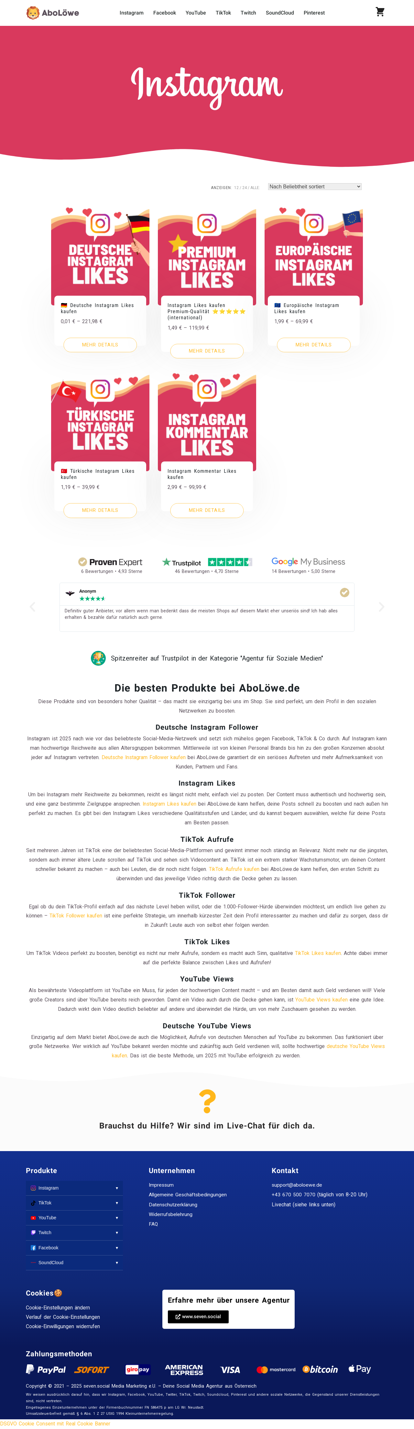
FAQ (153, 1225)
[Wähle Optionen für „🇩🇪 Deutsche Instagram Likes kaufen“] (100, 345)
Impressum (162, 1185)
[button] (198, 1317)
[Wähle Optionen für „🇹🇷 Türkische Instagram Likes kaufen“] (100, 511)
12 (236, 187)
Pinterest (314, 13)
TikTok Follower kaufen (79, 916)
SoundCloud (280, 13)
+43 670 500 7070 (293, 1195)
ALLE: (255, 187)
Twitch (248, 13)
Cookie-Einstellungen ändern (58, 1308)
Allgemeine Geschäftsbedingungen (189, 1195)
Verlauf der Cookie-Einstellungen (64, 1317)
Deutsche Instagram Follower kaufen (143, 758)
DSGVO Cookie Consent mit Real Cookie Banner (56, 1424)
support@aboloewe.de (297, 1185)
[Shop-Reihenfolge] (315, 186)
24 (244, 187)
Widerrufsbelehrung (171, 1215)
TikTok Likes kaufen (318, 953)
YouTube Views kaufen (321, 1000)
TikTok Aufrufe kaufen (234, 869)
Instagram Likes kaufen (174, 804)
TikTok (223, 13)
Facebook (164, 13)
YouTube (196, 13)
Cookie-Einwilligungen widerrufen (64, 1327)
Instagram (132, 13)
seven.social (96, 1387)
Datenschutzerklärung (173, 1205)
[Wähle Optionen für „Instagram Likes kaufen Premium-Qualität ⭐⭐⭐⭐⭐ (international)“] (207, 351)
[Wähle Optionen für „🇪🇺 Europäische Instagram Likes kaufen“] (314, 345)
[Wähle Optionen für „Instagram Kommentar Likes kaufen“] (207, 511)
